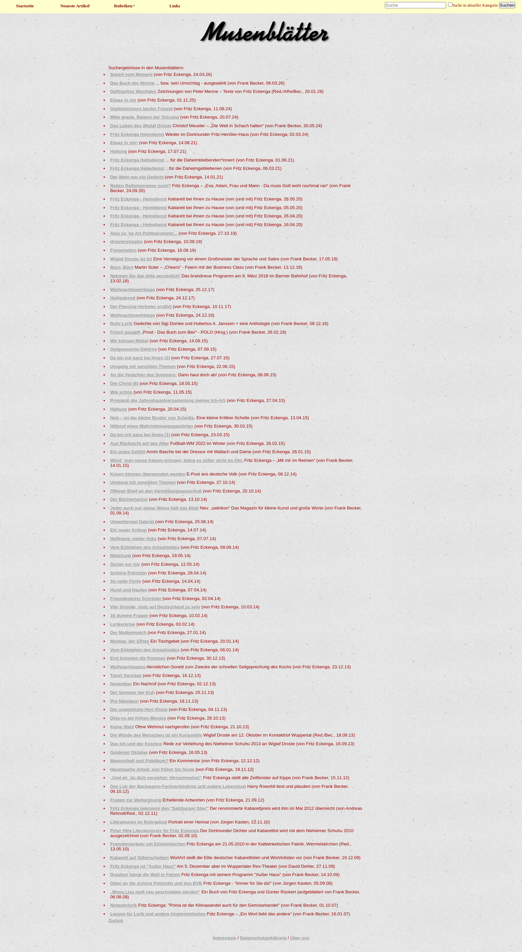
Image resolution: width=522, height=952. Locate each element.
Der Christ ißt (124, 383)
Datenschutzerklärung (263, 937)
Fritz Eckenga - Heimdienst (138, 198)
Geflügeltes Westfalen (133, 91)
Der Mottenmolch (128, 632)
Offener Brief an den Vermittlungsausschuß (156, 490)
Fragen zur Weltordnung (135, 799)
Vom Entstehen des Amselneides (144, 547)
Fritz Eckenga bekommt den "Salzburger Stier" (159, 808)
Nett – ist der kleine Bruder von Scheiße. (152, 417)
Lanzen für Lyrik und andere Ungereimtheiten (158, 913)
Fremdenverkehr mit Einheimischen (147, 843)
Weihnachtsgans (127, 666)
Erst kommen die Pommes (138, 658)
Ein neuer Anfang (128, 529)
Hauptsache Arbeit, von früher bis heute (152, 769)
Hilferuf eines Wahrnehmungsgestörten (151, 426)
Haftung (118, 151)
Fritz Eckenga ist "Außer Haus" (143, 866)
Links (174, 5)
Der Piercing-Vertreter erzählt (140, 306)
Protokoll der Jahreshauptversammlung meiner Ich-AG (168, 400)
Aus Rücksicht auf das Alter (139, 443)
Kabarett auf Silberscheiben (139, 857)
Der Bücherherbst (129, 499)
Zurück (116, 920)
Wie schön (121, 392)
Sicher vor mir (125, 564)
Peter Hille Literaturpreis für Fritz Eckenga (154, 830)
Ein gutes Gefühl (127, 451)
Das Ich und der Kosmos (136, 743)
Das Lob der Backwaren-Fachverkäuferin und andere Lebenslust (178, 786)
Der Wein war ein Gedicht (136, 176)
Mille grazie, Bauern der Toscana (144, 117)
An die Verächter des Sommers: (143, 374)
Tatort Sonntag (125, 675)
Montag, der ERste (129, 641)
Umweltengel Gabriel (132, 521)
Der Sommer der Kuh (132, 692)
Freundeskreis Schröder (135, 598)
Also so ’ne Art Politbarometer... (143, 233)
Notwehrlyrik (123, 905)
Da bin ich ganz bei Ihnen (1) (140, 434)
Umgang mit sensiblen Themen (143, 366)
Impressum (224, 937)
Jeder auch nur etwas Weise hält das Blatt (154, 507)
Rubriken (125, 5)
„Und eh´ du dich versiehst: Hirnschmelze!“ (156, 777)
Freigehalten (123, 250)
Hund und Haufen (128, 589)
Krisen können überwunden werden (147, 474)
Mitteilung (120, 555)
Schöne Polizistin (128, 572)
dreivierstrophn (126, 241)
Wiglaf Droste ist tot (131, 258)
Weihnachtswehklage (132, 289)
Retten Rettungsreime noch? (140, 185)
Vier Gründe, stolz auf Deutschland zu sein (155, 606)
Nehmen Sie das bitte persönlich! (145, 275)
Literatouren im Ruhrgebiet (138, 821)
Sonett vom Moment (131, 74)
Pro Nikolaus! (124, 701)
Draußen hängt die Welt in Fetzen (145, 874)
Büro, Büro (121, 267)
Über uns (300, 937)
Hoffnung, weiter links (133, 538)
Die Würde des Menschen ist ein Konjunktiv (156, 735)
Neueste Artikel (75, 5)
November (121, 683)
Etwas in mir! (124, 142)
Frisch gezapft (125, 332)
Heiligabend (122, 297)
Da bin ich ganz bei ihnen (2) (140, 357)
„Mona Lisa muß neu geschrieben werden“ (155, 891)
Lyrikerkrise (122, 624)
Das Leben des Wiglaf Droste (140, 125)
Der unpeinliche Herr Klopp (139, 709)
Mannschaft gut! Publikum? (139, 760)
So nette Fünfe (125, 581)
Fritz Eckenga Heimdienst (137, 134)
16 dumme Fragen (129, 615)
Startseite (25, 5)
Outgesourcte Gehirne (133, 349)
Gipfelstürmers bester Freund (141, 108)
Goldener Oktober (129, 752)
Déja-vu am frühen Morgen (138, 718)
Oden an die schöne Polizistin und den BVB (156, 883)
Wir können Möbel (129, 340)
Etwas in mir (123, 100)
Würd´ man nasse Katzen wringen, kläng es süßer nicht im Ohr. (176, 460)
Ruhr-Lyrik (121, 323)
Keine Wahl (122, 726)
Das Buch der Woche (132, 83)
